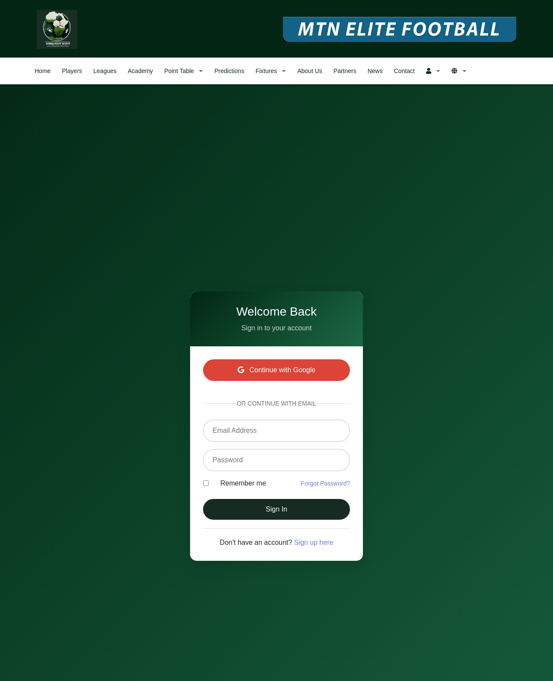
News (375, 70)
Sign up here (314, 542)
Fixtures (266, 70)
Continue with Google (276, 370)
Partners (345, 70)
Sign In (276, 509)
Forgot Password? (325, 483)
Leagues (105, 70)
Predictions (229, 70)
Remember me (243, 483)
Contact (404, 70)
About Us (309, 70)
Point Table (179, 70)
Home (43, 70)
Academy (140, 70)
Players (72, 70)
